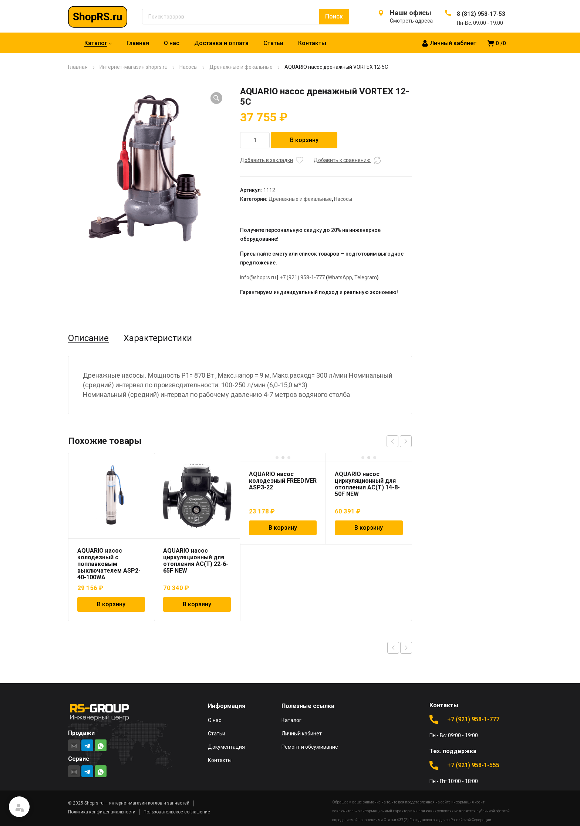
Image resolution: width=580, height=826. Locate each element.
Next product (406, 648)
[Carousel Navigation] (399, 441)
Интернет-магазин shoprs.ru (134, 67)
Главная (78, 67)
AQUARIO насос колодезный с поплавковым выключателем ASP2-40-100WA (109, 564)
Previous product (393, 648)
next (406, 441)
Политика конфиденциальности (101, 812)
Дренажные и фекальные (241, 67)
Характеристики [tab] (158, 338)
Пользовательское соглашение (177, 812)
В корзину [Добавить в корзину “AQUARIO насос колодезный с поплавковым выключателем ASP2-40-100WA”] (111, 604)
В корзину (304, 140)
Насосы (188, 67)
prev (392, 441)
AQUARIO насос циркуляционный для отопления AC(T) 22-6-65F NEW (195, 560)
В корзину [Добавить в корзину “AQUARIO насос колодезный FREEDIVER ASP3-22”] (283, 527)
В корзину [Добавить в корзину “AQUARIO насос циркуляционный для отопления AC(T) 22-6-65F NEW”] (197, 604)
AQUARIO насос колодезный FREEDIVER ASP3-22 (283, 481)
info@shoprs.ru (258, 277)
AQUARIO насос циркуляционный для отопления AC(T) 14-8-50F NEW (367, 484)
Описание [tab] (88, 338)
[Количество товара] (255, 140)
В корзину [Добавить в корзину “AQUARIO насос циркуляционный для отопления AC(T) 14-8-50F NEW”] (368, 527)
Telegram (365, 277)
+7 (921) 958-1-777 (302, 277)
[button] (216, 98)
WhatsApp (340, 277)
